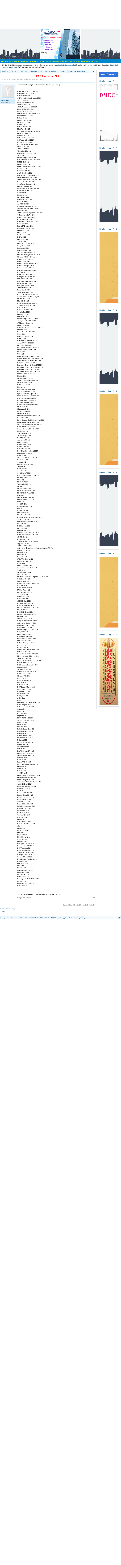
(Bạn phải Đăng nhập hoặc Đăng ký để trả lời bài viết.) (79, 905)
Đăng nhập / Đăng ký (109, 74)
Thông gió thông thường (17, 79)
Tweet (2, 912)
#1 (94, 898)
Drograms (35, 79)
